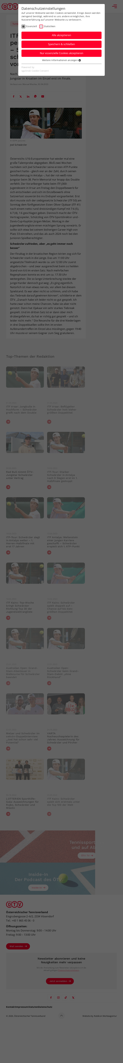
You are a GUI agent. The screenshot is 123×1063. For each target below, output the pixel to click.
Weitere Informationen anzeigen (61, 60)
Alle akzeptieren (61, 35)
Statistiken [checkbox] (49, 26)
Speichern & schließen (61, 44)
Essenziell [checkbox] (31, 26)
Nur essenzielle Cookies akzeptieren (61, 53)
